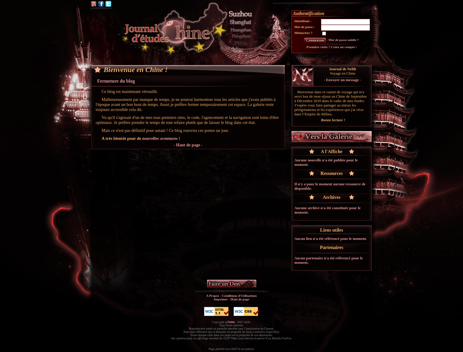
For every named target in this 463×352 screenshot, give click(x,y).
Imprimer (221, 299)
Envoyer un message (342, 80)
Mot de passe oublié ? (343, 40)
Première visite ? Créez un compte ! (332, 47)
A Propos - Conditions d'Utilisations (231, 295)
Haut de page (240, 299)
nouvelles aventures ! (161, 138)
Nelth (231, 322)
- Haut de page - (188, 145)
